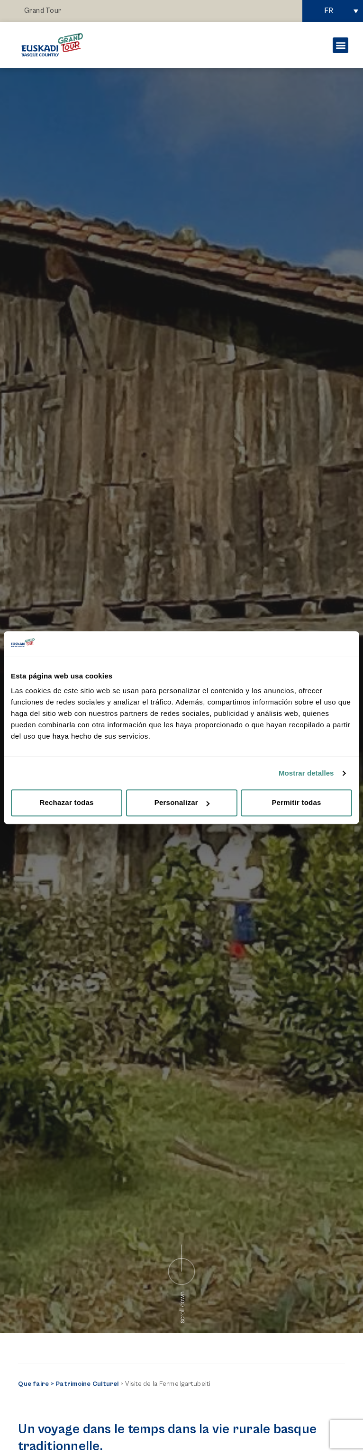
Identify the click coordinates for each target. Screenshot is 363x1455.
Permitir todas (296, 803)
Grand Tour (43, 11)
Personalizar (181, 803)
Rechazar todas (66, 803)
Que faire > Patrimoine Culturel (68, 1384)
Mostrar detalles (306, 773)
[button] (340, 45)
